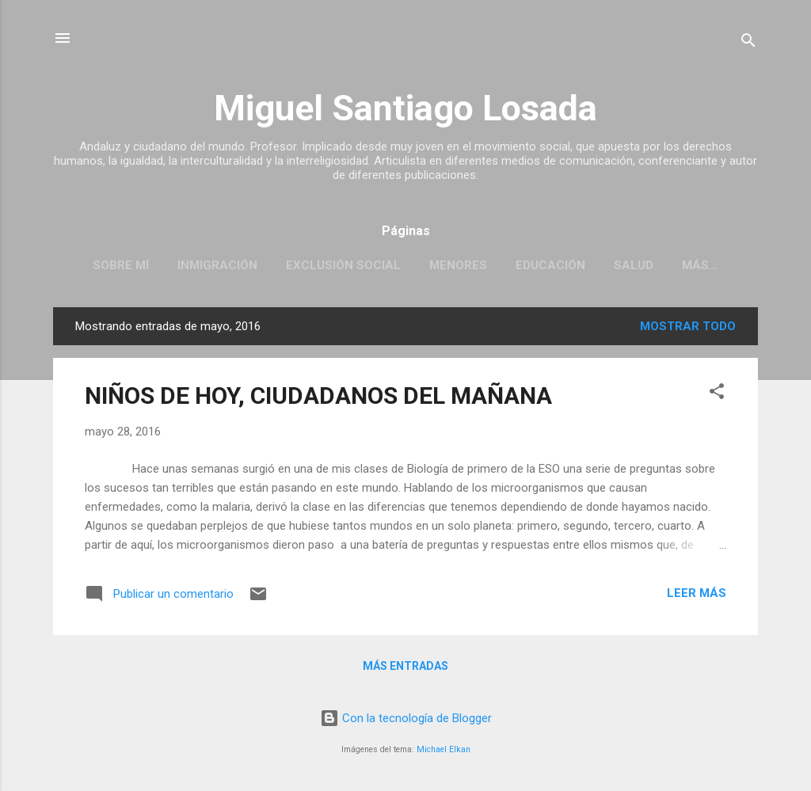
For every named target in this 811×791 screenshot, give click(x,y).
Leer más (696, 593)
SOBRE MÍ (121, 265)
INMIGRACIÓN (217, 265)
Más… (700, 265)
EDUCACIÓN (550, 265)
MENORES (458, 265)
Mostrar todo (688, 326)
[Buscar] (748, 43)
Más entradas (405, 666)
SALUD (633, 265)
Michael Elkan (443, 749)
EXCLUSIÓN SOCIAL (343, 265)
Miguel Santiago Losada (405, 108)
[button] (716, 394)
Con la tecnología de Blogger (406, 718)
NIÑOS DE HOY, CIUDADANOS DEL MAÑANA (318, 395)
